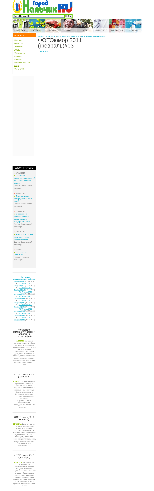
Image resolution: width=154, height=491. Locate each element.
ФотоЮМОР (50, 36)
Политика (18, 40)
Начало (41, 36)
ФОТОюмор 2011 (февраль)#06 (23, 306)
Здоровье (18, 56)
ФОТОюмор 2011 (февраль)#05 (23, 310)
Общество (18, 43)
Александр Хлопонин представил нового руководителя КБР (23, 236)
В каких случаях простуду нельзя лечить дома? (23, 198)
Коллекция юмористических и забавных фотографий (24, 279)
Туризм (17, 50)
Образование (19, 53)
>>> (24, 352)
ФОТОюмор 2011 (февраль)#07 (23, 301)
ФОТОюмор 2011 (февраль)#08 (23, 297)
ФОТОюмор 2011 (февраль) (68, 36)
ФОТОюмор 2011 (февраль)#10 (23, 289)
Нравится (43, 51)
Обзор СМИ (19, 69)
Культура (17, 59)
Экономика (18, 47)
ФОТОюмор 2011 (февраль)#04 (23, 314)
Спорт (16, 66)
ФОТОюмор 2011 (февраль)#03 (23, 318)
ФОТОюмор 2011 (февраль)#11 (23, 284)
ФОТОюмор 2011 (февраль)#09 (23, 293)
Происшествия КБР (22, 63)
